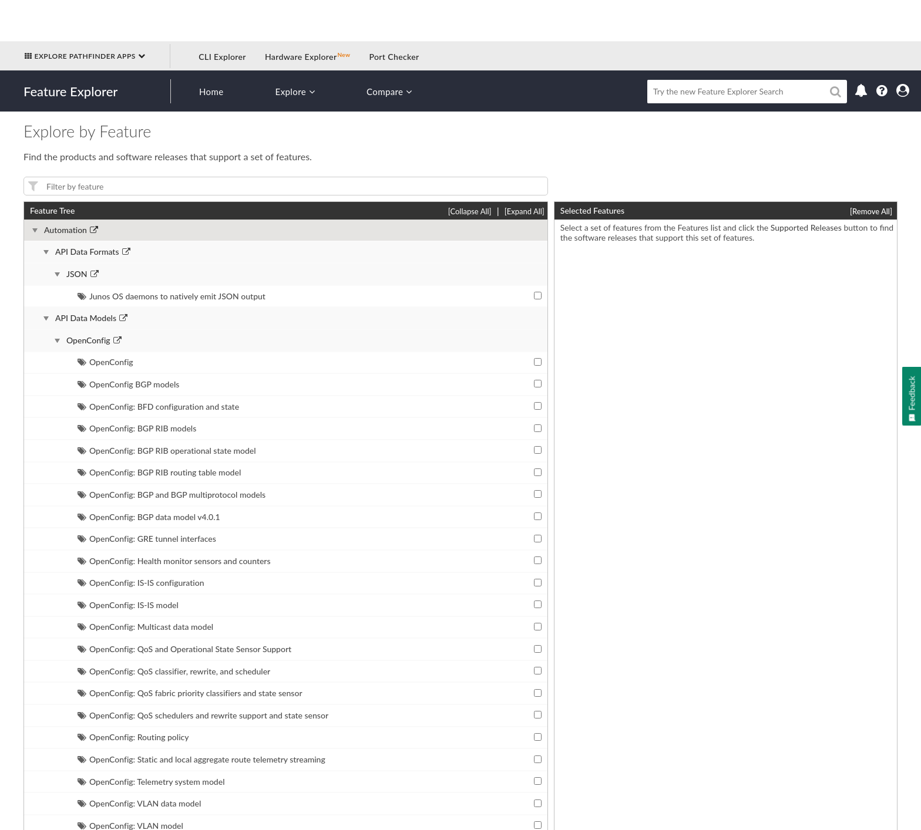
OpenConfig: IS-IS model (128, 605)
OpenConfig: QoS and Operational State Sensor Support (184, 649)
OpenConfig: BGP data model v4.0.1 (149, 517)
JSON (77, 274)
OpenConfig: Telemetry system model (151, 782)
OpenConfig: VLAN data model (139, 803)
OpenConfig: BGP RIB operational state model (167, 451)
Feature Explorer (70, 91)
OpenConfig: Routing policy (133, 737)
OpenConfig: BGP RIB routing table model (159, 472)
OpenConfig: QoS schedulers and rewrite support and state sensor (203, 715)
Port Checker (394, 57)
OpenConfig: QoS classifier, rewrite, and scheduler (174, 671)
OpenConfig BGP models (128, 384)
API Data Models (85, 318)
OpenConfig (88, 340)
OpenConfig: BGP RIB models (137, 428)
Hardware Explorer (301, 57)
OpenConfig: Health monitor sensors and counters (174, 561)
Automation (65, 230)
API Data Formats (87, 252)
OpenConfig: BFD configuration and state (158, 406)
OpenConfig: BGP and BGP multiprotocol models (171, 495)
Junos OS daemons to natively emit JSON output (171, 296)
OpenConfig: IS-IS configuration (141, 583)
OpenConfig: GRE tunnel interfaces (147, 539)
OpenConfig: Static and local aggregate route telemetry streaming (201, 759)
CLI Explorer (222, 57)
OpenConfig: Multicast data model (145, 627)
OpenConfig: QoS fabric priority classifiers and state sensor (190, 693)
